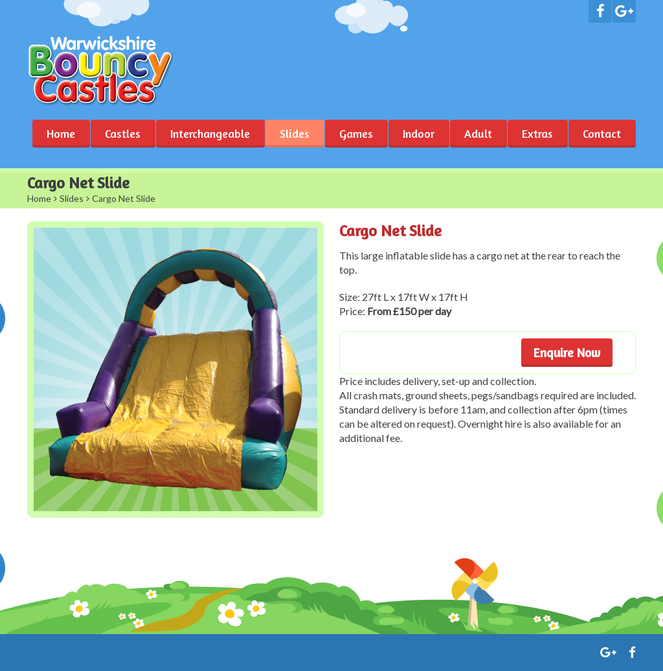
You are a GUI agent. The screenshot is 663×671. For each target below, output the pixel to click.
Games (356, 133)
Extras (537, 133)
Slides (294, 133)
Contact (602, 133)
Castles (122, 133)
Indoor (418, 133)
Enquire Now (567, 352)
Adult (478, 133)
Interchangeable (210, 133)
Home (61, 133)
